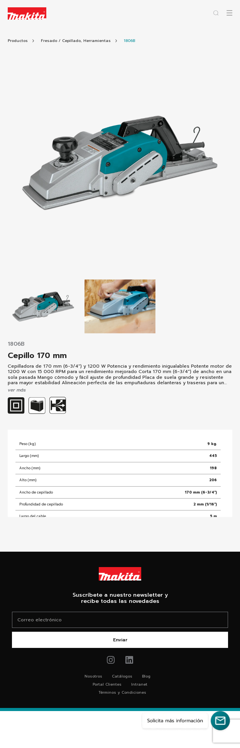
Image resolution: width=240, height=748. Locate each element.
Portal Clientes (107, 684)
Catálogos (122, 676)
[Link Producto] (129, 40)
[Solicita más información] (186, 721)
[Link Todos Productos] (18, 40)
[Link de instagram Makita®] (110, 660)
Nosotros (93, 676)
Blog (146, 676)
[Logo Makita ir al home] (27, 13)
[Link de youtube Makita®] (129, 660)
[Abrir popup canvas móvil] (229, 13)
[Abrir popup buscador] (216, 13)
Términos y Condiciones (122, 692)
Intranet (139, 684)
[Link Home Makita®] (120, 574)
